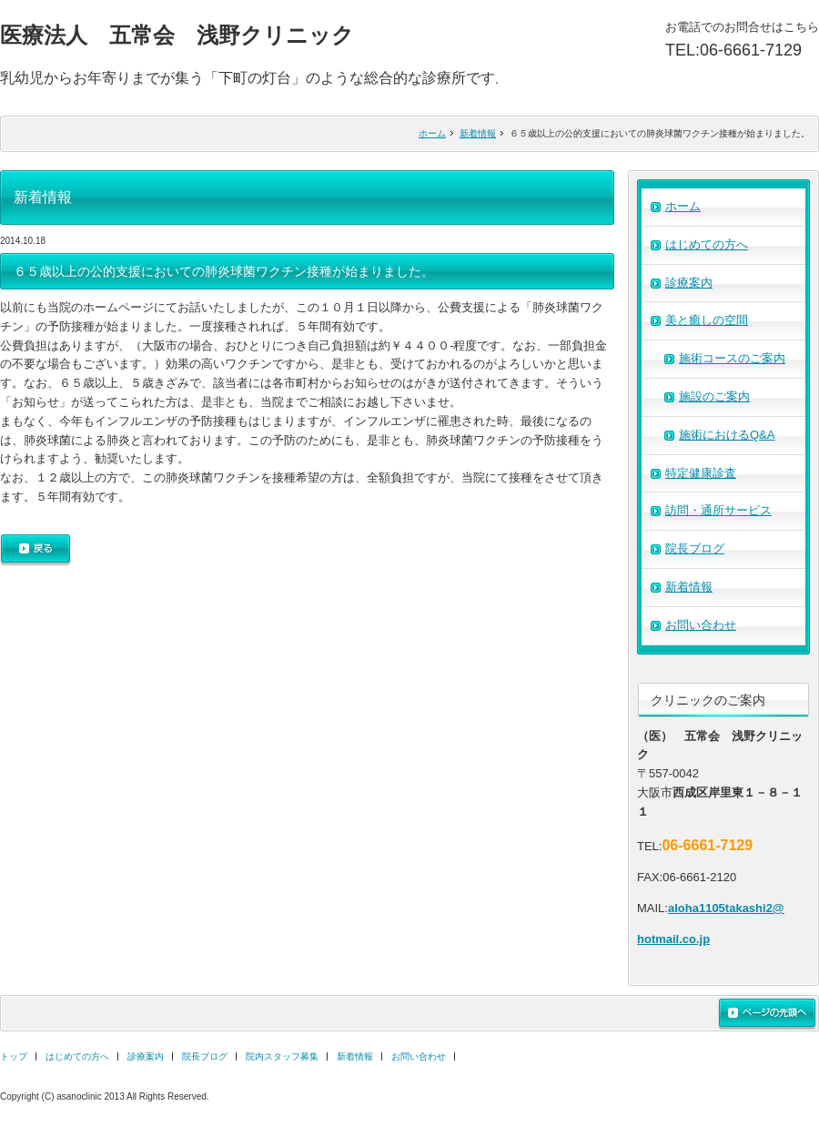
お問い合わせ (700, 625)
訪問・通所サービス (718, 510)
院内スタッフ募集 (282, 1056)
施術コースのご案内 (732, 358)
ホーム (432, 133)
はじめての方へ (706, 244)
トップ (13, 1056)
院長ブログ (694, 548)
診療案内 (689, 282)
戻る (35, 550)
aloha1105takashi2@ (726, 908)
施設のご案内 (714, 396)
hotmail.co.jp (673, 939)
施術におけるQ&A (726, 435)
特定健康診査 (700, 473)
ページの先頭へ (767, 1014)
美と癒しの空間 (706, 320)
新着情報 (478, 133)
